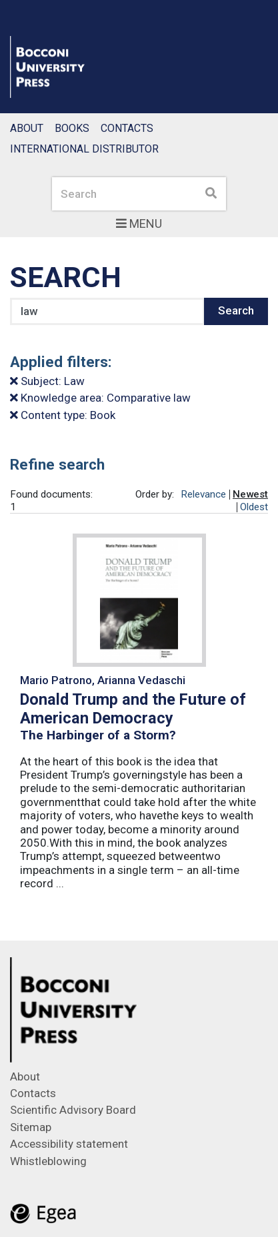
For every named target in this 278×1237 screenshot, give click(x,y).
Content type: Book (62, 415)
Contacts (127, 128)
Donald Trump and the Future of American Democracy (133, 708)
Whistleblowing (48, 1161)
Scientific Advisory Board (73, 1109)
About (26, 128)
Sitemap (30, 1127)
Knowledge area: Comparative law (100, 397)
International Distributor (84, 149)
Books (72, 128)
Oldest (254, 507)
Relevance (203, 494)
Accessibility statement (69, 1143)
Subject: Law (47, 381)
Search (236, 310)
